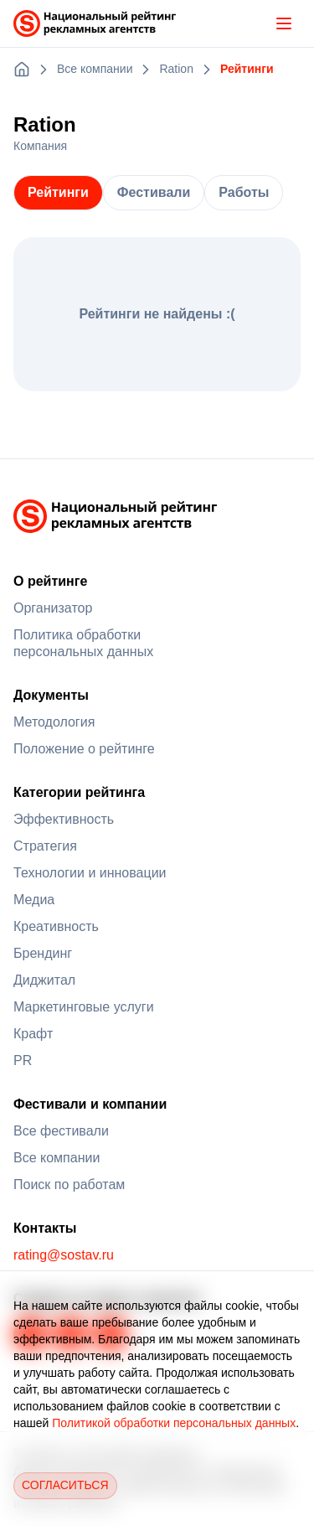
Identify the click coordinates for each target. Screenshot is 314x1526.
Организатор (52, 608)
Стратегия (45, 846)
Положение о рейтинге (84, 749)
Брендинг (42, 953)
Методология (54, 722)
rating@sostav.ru (63, 1255)
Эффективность (63, 819)
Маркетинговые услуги (83, 1007)
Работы (244, 192)
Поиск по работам (69, 1184)
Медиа (33, 899)
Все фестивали (61, 1131)
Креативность (56, 926)
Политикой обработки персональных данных (174, 1423)
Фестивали (153, 192)
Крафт (33, 1034)
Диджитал (44, 980)
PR (22, 1060)
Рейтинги (58, 192)
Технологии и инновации (90, 873)
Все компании (56, 1158)
